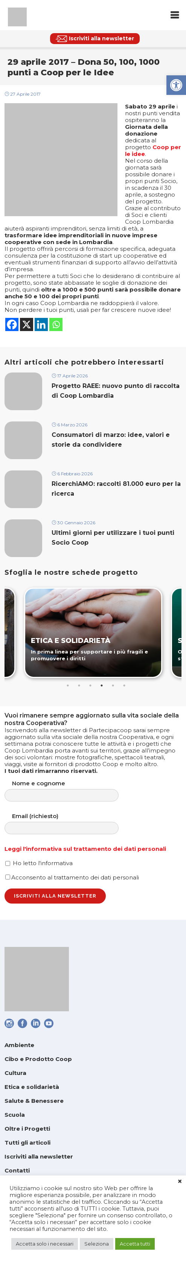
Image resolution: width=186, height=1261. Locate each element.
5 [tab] (113, 685)
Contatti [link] (17, 1170)
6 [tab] (124, 685)
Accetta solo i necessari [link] (44, 1244)
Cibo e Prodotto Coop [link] (38, 1059)
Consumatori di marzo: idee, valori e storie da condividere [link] (111, 439)
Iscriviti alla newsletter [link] (39, 1156)
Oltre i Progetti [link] (27, 1128)
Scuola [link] (15, 1114)
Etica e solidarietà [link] (32, 1086)
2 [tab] (79, 685)
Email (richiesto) (69, 823)
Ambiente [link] (19, 1045)
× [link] (179, 1181)
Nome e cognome (69, 790)
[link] (176, 85)
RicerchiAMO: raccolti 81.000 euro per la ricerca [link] (116, 488)
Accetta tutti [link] (135, 1244)
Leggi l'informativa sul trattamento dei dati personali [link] (85, 848)
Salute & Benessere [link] (34, 1100)
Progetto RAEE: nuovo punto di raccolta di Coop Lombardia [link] (116, 390)
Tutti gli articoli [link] (27, 1142)
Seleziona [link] (96, 1244)
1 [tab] (68, 685)
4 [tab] (101, 685)
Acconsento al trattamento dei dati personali (72, 877)
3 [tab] (90, 685)
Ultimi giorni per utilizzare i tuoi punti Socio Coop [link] (113, 537)
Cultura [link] (15, 1072)
